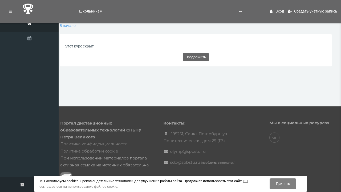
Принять (283, 184)
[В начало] (34, 25)
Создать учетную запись (312, 8)
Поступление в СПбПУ (117, 8)
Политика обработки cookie (107, 143)
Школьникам (82, 8)
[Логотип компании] (34, 9)
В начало (87, 25)
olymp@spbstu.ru (200, 144)
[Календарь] (34, 39)
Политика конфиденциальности (112, 136)
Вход (277, 8)
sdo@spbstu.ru (197, 155)
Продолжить (205, 57)
